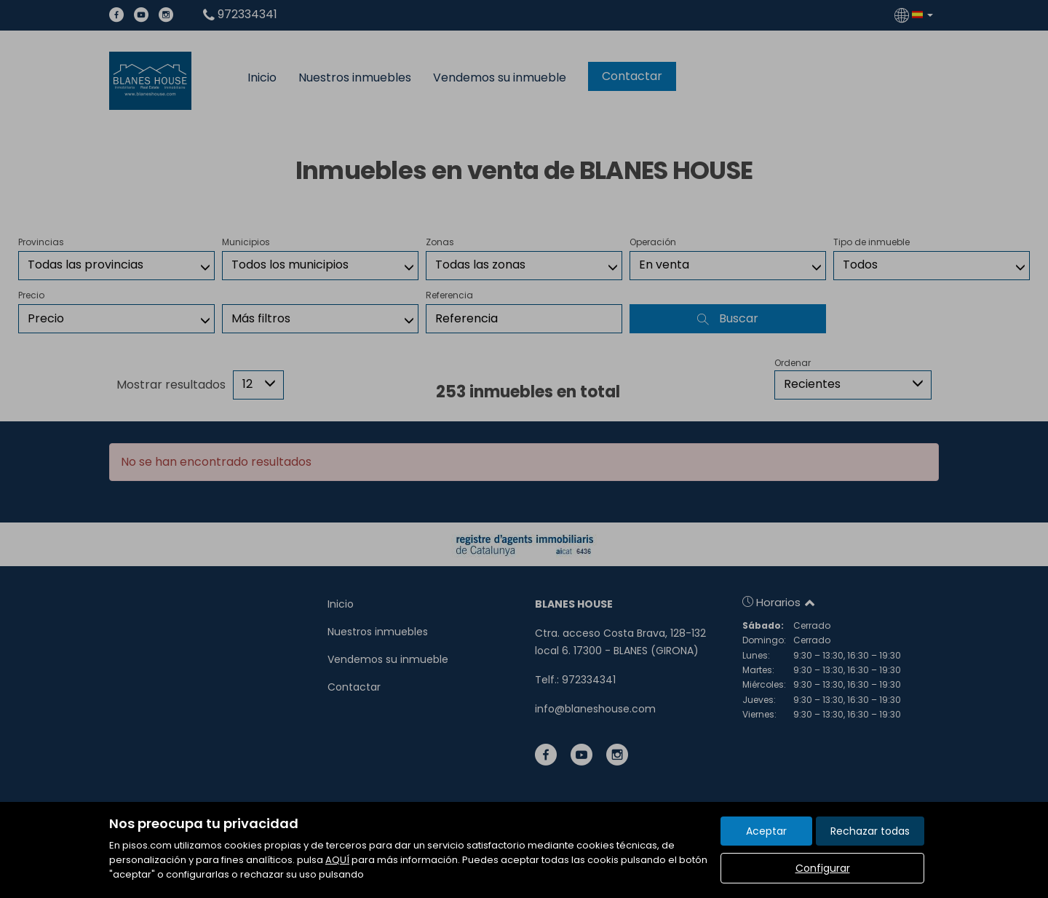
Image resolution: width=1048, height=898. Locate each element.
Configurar (822, 868)
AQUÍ (337, 860)
